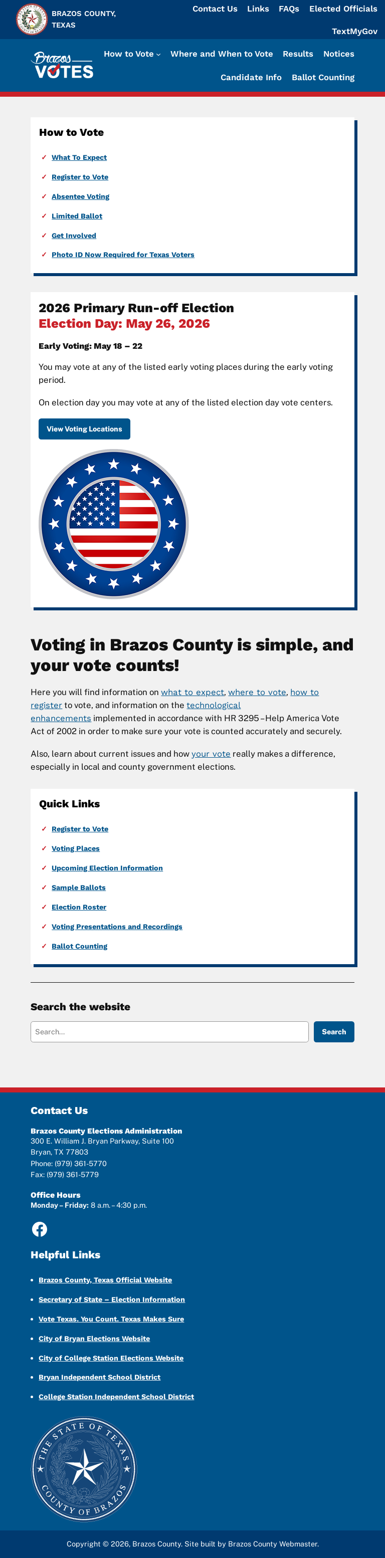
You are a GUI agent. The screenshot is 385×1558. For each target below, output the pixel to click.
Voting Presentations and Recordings (117, 927)
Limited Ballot (77, 216)
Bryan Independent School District (99, 1377)
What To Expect (79, 157)
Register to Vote (80, 177)
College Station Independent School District (116, 1397)
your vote (211, 754)
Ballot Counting (79, 946)
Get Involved (74, 236)
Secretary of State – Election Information (112, 1299)
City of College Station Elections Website (111, 1358)
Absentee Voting (80, 196)
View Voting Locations (84, 428)
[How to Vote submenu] (132, 54)
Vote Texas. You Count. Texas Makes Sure (111, 1319)
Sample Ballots (79, 887)
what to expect (192, 692)
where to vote (257, 692)
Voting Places (76, 848)
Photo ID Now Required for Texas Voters (123, 255)
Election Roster (79, 907)
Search (334, 1031)
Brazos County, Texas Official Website (105, 1280)
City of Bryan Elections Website (94, 1338)
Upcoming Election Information (107, 868)
